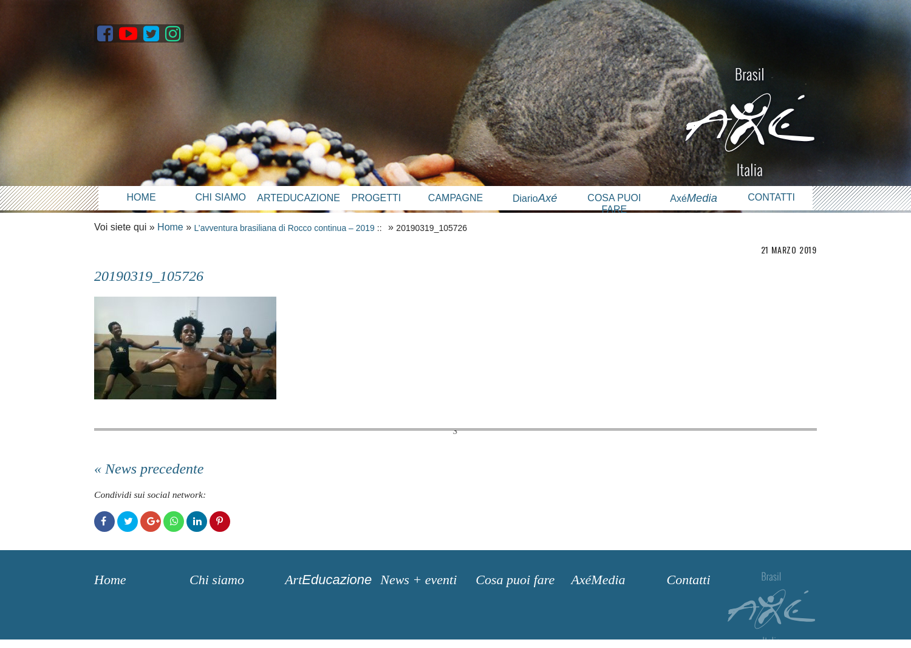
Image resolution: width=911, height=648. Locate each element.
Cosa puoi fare (614, 204)
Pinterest (220, 521)
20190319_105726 (148, 276)
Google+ (150, 521)
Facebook (104, 521)
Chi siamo (220, 197)
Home (141, 197)
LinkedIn (196, 521)
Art (328, 579)
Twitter (127, 521)
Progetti (376, 198)
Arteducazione (296, 198)
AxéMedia (598, 579)
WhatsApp (173, 521)
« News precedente (148, 469)
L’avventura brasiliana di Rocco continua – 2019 (284, 228)
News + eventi (418, 579)
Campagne (455, 198)
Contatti (771, 197)
